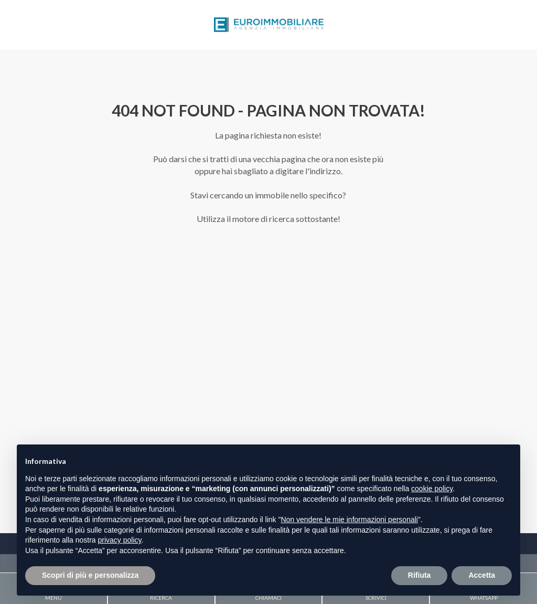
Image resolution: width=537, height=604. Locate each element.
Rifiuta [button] (419, 575)
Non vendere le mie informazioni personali (349, 519)
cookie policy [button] (432, 488)
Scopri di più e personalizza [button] (90, 575)
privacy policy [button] (120, 540)
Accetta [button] (481, 575)
